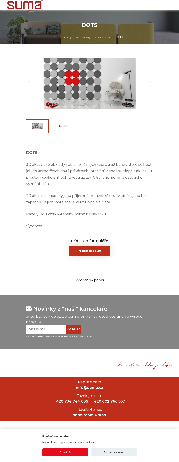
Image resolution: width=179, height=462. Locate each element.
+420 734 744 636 (71, 401)
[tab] (89, 280)
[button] (29, 81)
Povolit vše (65, 452)
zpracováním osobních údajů (79, 336)
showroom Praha (89, 415)
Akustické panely (103, 37)
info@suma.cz (89, 387)
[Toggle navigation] (168, 5)
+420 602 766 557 (108, 401)
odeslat (73, 329)
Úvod (56, 37)
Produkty (67, 37)
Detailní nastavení (113, 452)
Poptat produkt (89, 251)
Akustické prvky (83, 37)
